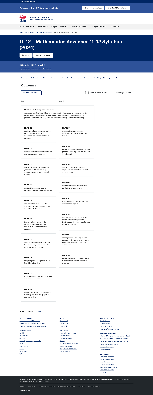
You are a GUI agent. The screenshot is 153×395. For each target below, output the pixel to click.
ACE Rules (103, 372)
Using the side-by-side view (68, 349)
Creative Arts (24, 346)
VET (21, 354)
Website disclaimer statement (66, 386)
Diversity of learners (107, 318)
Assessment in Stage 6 (107, 370)
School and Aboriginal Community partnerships (114, 336)
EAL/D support (104, 323)
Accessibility (31, 386)
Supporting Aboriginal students (109, 329)
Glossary (62, 341)
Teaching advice (65, 335)
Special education (105, 326)
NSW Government (93, 386)
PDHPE (22, 349)
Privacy (39, 311)
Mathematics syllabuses (44, 32)
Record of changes (66, 346)
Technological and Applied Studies (30, 341)
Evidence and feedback (107, 364)
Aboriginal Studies (105, 349)
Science (22, 338)
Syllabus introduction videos (68, 333)
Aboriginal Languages (106, 347)
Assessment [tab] (76, 78)
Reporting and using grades (108, 367)
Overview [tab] (24, 78)
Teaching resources (66, 338)
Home (21, 32)
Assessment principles (107, 356)
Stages (62, 318)
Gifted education (105, 321)
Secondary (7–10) (65, 323)
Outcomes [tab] (54, 78)
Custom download (65, 351)
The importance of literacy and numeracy (32, 323)
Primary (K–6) (64, 321)
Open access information (46, 386)
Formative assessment (107, 359)
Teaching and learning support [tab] (105, 78)
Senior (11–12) (64, 326)
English (22, 333)
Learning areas (30, 32)
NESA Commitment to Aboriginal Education (113, 339)
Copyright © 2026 (25, 390)
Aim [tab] (44, 78)
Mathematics (24, 335)
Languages (23, 351)
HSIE (21, 343)
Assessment (104, 354)
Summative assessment (107, 362)
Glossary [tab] (87, 78)
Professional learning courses (69, 343)
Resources (64, 330)
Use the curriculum (27, 318)
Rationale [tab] (35, 78)
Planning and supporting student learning (33, 326)
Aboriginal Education (108, 333)
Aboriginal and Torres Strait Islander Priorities (114, 341)
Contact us (82, 386)
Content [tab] (64, 78)
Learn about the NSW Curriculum (30, 321)
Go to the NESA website (116, 8)
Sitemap (22, 386)
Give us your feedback (93, 8)
